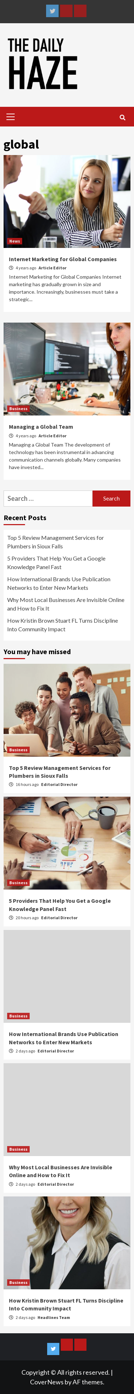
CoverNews (47, 1382)
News (14, 241)
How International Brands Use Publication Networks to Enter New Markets (58, 583)
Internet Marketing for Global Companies (63, 259)
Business (18, 408)
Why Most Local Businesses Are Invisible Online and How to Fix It (65, 604)
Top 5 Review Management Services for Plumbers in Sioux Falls (55, 541)
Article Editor (52, 267)
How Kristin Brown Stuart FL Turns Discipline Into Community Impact (62, 624)
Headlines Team (54, 1317)
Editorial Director (59, 784)
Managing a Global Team (41, 426)
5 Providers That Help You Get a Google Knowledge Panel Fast (56, 562)
